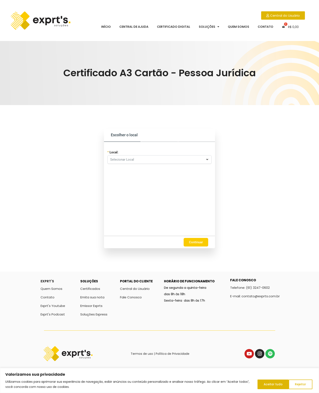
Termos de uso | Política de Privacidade (160, 354)
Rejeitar (268, 384)
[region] (159, 380)
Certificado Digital (173, 27)
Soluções (209, 26)
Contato (265, 27)
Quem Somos (238, 27)
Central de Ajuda (133, 27)
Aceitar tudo (297, 384)
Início (106, 27)
